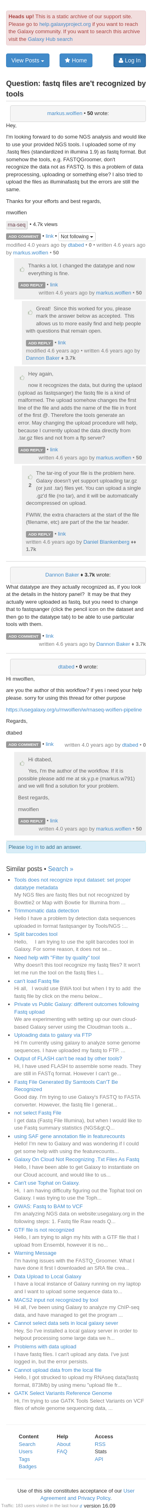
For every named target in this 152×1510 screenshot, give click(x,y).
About (64, 1444)
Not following (77, 236)
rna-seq (17, 225)
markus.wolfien (65, 113)
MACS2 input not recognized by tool (56, 1300)
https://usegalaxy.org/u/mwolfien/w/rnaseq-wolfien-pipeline (74, 710)
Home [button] (76, 60)
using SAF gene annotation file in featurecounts (69, 1136)
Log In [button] (130, 60)
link (50, 236)
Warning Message (35, 1253)
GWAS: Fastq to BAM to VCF (48, 1206)
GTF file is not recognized (44, 1230)
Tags (24, 1459)
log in (32, 847)
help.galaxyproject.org (65, 24)
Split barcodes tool (36, 934)
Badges (27, 1466)
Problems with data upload (45, 1346)
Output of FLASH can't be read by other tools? (68, 1058)
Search (27, 1444)
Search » (60, 868)
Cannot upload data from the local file (57, 1370)
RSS (100, 1444)
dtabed (76, 245)
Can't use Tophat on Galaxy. (47, 1183)
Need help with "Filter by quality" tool (57, 958)
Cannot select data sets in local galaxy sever (66, 1323)
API (99, 1459)
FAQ (62, 1451)
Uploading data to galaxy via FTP (53, 1035)
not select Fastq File (37, 1113)
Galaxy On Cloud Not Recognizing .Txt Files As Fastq (76, 1159)
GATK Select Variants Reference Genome (63, 1393)
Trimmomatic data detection (46, 911)
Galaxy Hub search (50, 39)
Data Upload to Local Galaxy (47, 1276)
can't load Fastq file (37, 981)
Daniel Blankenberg (106, 542)
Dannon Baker (43, 358)
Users (25, 1451)
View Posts (27, 60)
